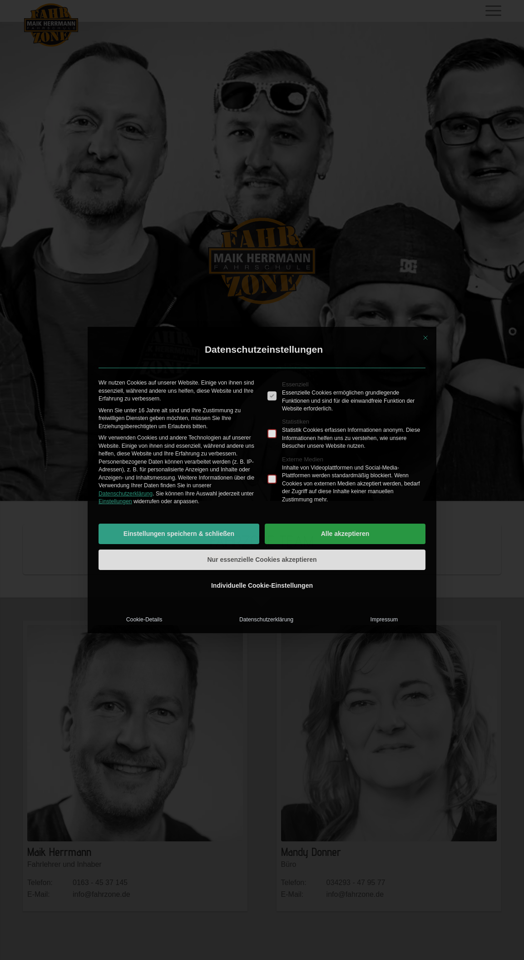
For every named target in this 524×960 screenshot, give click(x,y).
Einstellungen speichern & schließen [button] (179, 533)
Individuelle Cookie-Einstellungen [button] (262, 585)
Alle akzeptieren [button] (345, 533)
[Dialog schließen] (425, 337)
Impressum (384, 619)
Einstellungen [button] (115, 501)
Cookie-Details (144, 619)
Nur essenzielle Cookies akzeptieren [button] (261, 559)
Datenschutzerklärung (126, 493)
